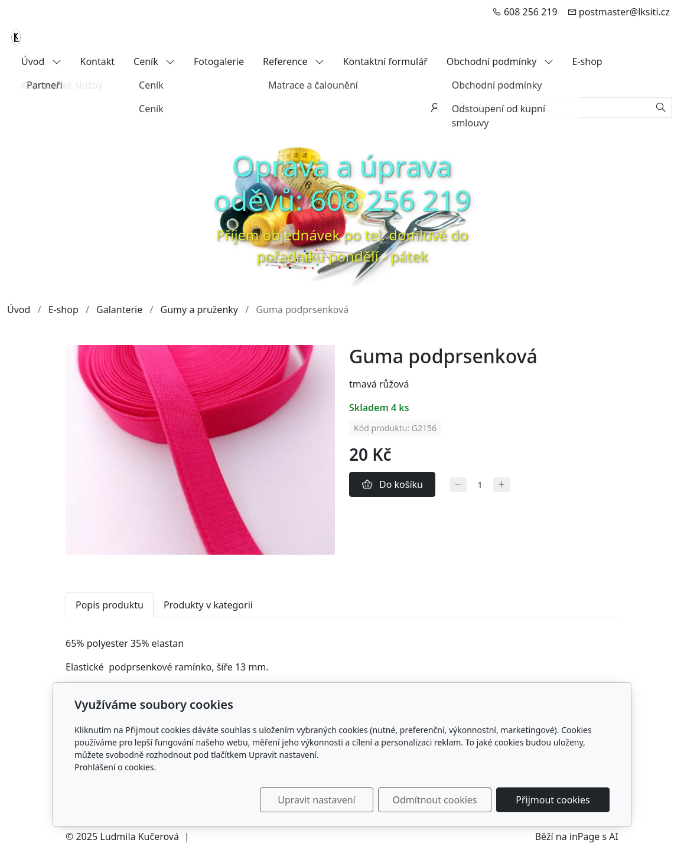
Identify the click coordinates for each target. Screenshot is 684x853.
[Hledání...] (577, 107)
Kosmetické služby (61, 85)
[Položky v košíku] (462, 107)
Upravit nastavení (316, 799)
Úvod (41, 61)
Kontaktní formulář (385, 61)
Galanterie (119, 309)
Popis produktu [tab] (110, 604)
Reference (293, 61)
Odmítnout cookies (435, 799)
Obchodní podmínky (500, 61)
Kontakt (97, 61)
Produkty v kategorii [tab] (208, 604)
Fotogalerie (219, 61)
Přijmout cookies (552, 799)
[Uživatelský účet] (435, 107)
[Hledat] (661, 107)
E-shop (587, 61)
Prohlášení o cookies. (115, 767)
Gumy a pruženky (199, 309)
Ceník (154, 61)
